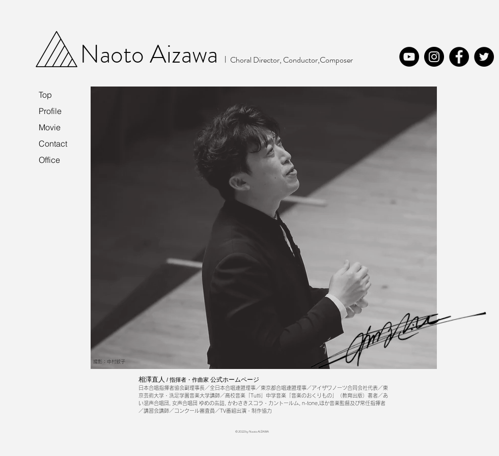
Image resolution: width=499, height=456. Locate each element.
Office (49, 160)
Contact (53, 143)
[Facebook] (459, 57)
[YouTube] (409, 57)
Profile (50, 111)
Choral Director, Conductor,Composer (291, 60)
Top (45, 95)
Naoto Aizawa (149, 54)
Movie (50, 127)
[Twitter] (484, 57)
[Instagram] (434, 57)
